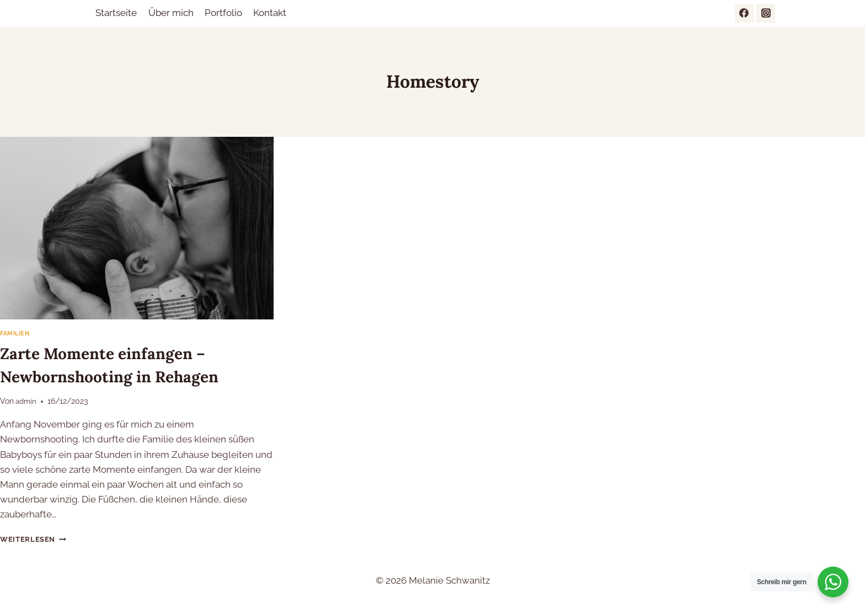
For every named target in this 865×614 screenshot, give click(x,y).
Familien (16, 334)
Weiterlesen (34, 539)
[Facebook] (744, 13)
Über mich (171, 12)
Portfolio (223, 12)
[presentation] (137, 228)
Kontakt (269, 12)
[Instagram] (765, 13)
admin (26, 401)
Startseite (116, 12)
